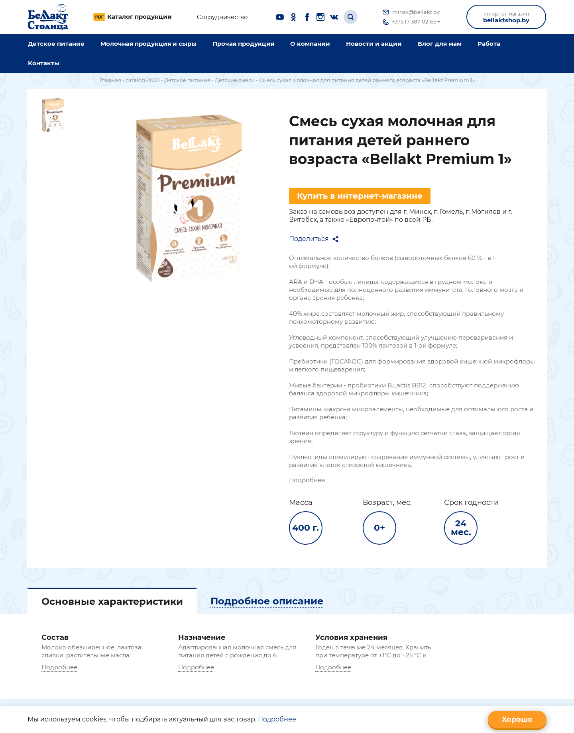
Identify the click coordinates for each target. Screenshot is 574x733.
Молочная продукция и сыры (148, 43)
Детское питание (56, 43)
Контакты (43, 63)
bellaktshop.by (506, 17)
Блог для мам (440, 43)
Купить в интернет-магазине (369, 198)
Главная (110, 80)
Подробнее (317, 482)
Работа (489, 43)
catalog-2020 (143, 80)
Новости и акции (374, 43)
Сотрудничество (222, 17)
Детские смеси (235, 80)
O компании (310, 43)
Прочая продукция (243, 43)
